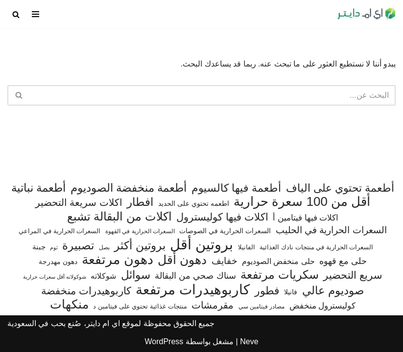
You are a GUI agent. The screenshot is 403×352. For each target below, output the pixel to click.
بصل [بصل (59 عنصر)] (104, 247)
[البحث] (16, 14)
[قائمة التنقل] (35, 14)
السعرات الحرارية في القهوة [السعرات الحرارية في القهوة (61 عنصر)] (140, 231)
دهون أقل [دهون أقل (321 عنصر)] (182, 260)
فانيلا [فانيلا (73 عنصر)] (290, 292)
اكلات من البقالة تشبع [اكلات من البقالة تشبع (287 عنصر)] (119, 216)
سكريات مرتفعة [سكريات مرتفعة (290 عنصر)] (279, 274)
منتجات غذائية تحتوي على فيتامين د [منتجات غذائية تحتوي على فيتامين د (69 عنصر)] (140, 306)
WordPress (163, 341)
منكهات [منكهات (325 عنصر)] (69, 304)
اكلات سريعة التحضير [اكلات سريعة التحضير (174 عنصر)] (78, 202)
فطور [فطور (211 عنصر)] (267, 291)
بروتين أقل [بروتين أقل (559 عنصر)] (201, 244)
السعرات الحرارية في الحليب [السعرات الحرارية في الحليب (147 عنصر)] (331, 230)
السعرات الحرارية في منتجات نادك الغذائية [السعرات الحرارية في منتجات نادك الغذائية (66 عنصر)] (316, 247)
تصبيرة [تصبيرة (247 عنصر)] (78, 246)
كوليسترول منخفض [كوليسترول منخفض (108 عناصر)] (322, 305)
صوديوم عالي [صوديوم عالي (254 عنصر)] (333, 291)
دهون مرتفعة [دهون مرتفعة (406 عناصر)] (117, 260)
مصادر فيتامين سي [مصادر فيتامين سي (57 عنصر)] (261, 306)
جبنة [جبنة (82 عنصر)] (39, 247)
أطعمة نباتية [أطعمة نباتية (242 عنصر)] (38, 188)
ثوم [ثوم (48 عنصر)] (54, 247)
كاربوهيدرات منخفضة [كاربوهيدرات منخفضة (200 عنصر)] (86, 291)
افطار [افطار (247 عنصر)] (140, 202)
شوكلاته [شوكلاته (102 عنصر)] (103, 275)
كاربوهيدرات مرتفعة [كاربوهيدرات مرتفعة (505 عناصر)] (193, 290)
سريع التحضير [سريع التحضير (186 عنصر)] (352, 275)
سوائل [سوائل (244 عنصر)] (135, 275)
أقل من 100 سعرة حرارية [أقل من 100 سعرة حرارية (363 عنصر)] (302, 202)
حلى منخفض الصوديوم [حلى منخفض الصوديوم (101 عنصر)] (278, 261)
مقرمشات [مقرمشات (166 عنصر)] (212, 305)
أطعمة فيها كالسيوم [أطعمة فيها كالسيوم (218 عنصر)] (236, 188)
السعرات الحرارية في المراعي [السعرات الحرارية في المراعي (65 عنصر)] (59, 231)
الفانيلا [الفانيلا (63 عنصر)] (246, 247)
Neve (249, 341)
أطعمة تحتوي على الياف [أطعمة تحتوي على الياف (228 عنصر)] (340, 188)
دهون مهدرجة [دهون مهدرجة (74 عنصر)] (58, 261)
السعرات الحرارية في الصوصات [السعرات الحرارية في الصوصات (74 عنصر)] (225, 231)
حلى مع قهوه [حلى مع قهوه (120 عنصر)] (343, 261)
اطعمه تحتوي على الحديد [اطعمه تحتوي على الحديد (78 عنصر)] (193, 203)
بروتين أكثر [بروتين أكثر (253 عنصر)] (139, 246)
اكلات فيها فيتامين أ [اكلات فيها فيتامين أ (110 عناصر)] (305, 217)
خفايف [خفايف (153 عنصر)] (224, 260)
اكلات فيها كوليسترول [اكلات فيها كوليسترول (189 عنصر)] (222, 216)
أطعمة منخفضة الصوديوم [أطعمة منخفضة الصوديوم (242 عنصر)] (129, 188)
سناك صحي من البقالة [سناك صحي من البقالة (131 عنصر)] (195, 275)
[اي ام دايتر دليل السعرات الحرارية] (366, 14)
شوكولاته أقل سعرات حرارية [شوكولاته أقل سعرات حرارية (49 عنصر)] (54, 277)
